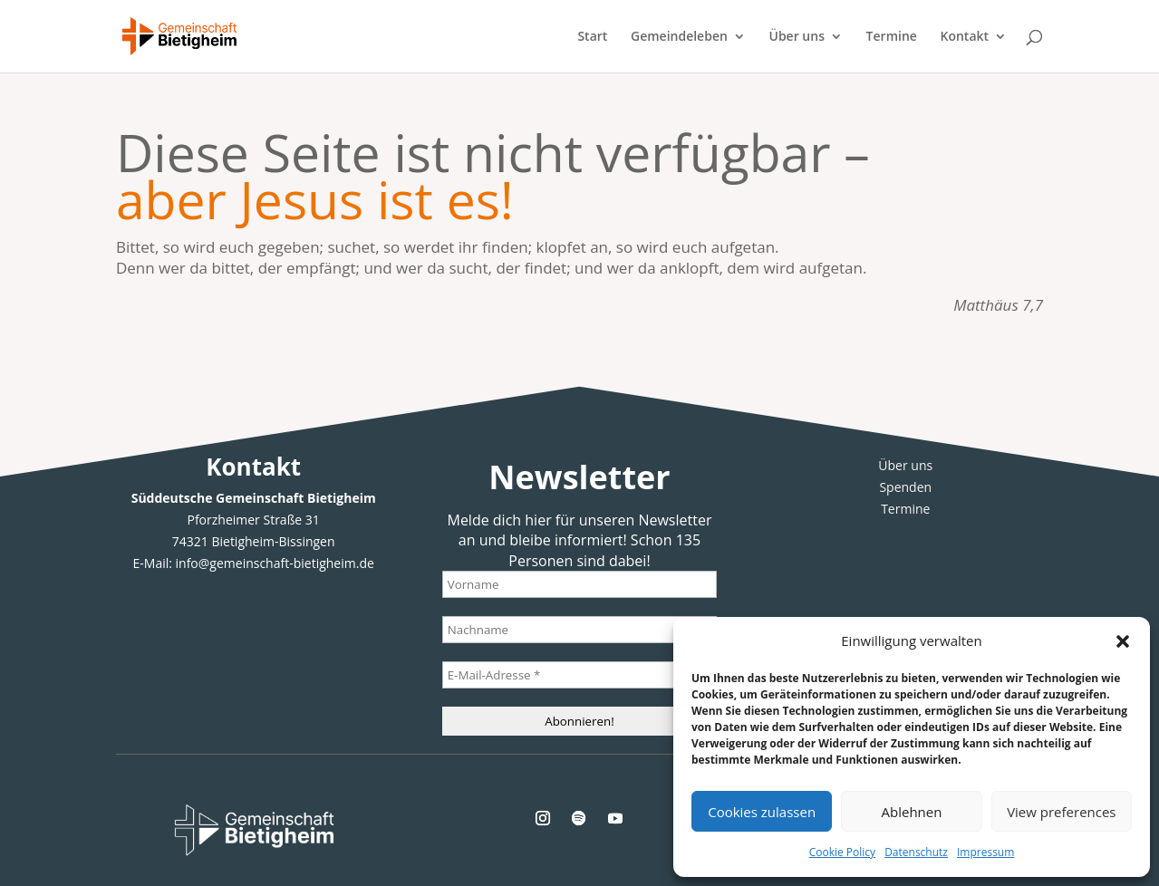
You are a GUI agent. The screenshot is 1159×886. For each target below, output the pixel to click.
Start (592, 37)
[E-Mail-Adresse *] (580, 675)
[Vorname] (580, 584)
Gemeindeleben (679, 37)
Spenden (905, 487)
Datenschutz (916, 852)
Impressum (985, 852)
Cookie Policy (842, 852)
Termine (891, 37)
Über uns (797, 37)
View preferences (1061, 812)
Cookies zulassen (762, 812)
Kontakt (965, 37)
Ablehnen (912, 812)
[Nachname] (580, 629)
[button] (1123, 641)
